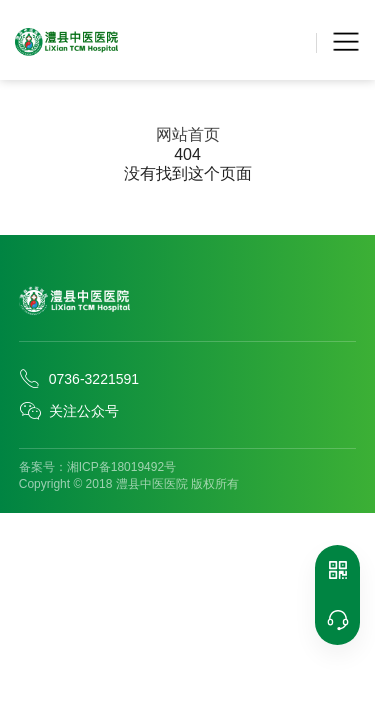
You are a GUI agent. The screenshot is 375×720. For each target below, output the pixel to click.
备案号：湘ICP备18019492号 (97, 467)
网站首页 (188, 134)
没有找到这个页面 (188, 173)
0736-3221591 (79, 379)
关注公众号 (69, 411)
